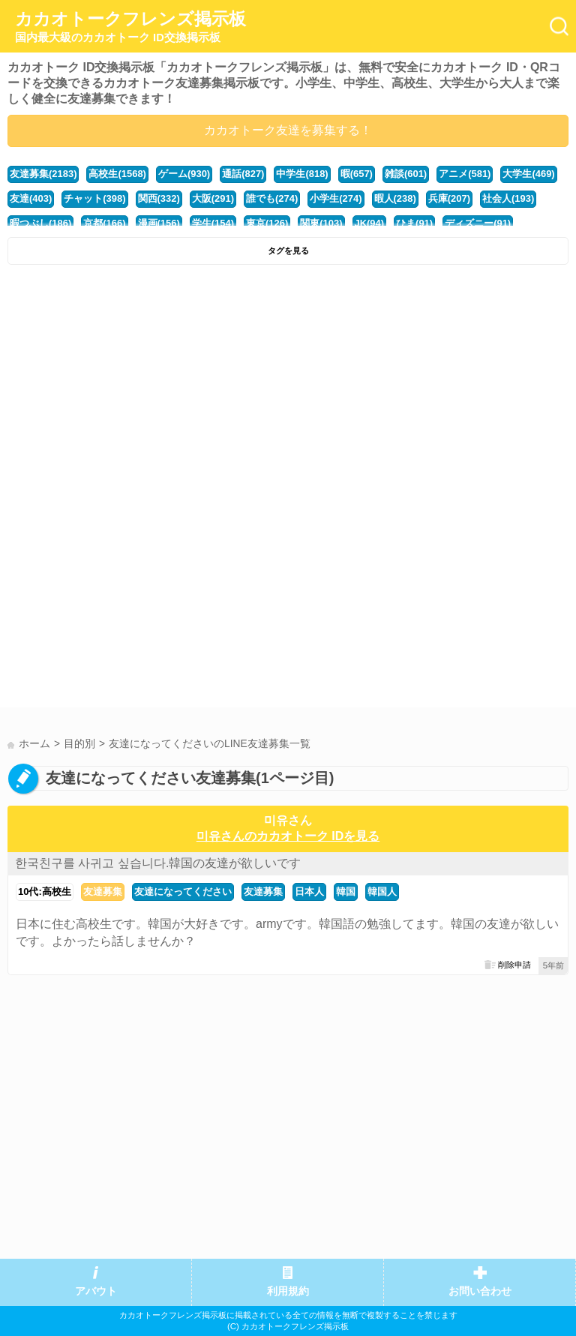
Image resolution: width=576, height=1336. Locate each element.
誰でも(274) (272, 198)
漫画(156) (159, 223)
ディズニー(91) (478, 223)
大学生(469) (528, 173)
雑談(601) (406, 173)
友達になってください (183, 891)
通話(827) (243, 173)
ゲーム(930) (184, 173)
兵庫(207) (449, 198)
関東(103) (321, 223)
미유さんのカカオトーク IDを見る (288, 836)
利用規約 (288, 1291)
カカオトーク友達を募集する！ (288, 130)
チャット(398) (94, 198)
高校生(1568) (117, 173)
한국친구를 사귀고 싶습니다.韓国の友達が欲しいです (158, 863)
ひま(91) (414, 223)
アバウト (96, 1291)
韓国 (346, 891)
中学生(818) (302, 173)
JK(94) (370, 223)
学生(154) (213, 223)
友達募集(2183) (43, 173)
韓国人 (382, 891)
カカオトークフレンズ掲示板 (130, 27)
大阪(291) (213, 198)
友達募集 (102, 891)
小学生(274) (336, 198)
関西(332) (159, 198)
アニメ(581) (464, 173)
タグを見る (288, 250)
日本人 (309, 891)
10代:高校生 (44, 891)
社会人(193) (508, 198)
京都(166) (104, 223)
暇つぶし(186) (40, 223)
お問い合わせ (480, 1291)
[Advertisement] (288, 385)
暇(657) (356, 173)
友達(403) (31, 198)
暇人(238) (395, 198)
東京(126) (267, 223)
